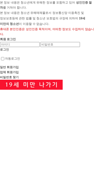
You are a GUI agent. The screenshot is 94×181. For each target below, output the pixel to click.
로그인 (4, 49)
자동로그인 (10, 58)
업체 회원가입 (9, 72)
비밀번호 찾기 (9, 77)
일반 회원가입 (9, 67)
